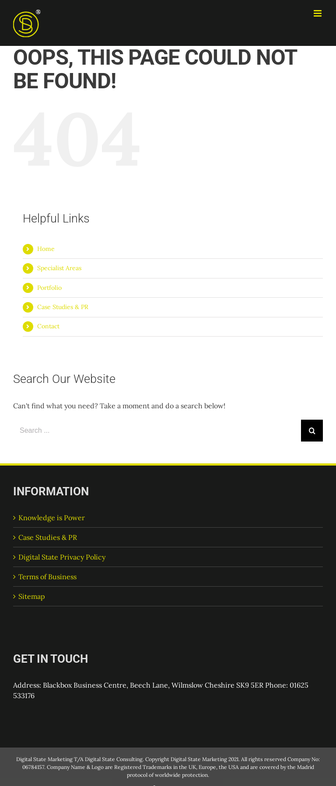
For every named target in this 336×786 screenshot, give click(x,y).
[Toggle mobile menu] (318, 13)
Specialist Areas (59, 268)
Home (46, 249)
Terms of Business (47, 576)
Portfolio (49, 288)
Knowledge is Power (51, 517)
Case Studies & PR (62, 307)
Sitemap (31, 596)
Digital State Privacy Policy (61, 557)
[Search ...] (157, 431)
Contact (48, 326)
